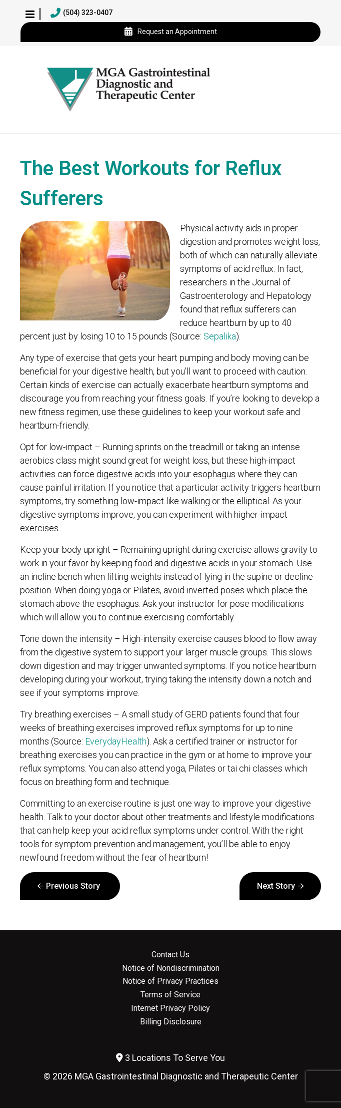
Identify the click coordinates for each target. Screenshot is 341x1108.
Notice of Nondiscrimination (171, 968)
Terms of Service (170, 995)
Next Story (276, 886)
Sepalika (220, 336)
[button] (30, 14)
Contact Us (171, 955)
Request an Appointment (170, 32)
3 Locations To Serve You (170, 1057)
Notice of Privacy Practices (170, 981)
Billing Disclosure (171, 1022)
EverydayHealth (115, 741)
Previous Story (73, 886)
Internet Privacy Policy (170, 1008)
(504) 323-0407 (81, 13)
